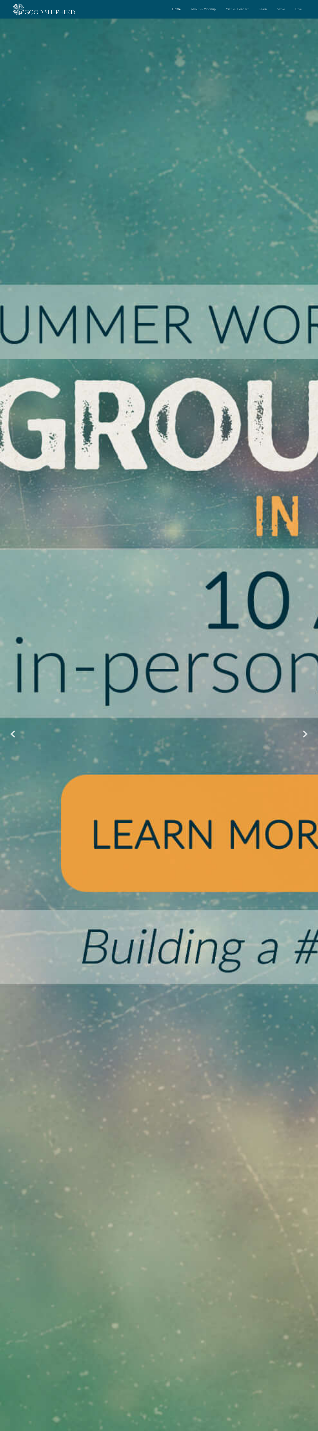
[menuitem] (176, 9)
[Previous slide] (13, 734)
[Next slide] (305, 734)
